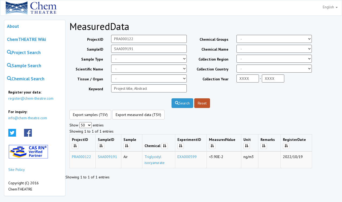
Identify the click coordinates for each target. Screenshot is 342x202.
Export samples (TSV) (90, 114)
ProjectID (95, 39)
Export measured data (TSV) (138, 114)
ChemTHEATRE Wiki (26, 39)
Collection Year (215, 79)
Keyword (96, 89)
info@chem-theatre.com (27, 117)
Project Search (24, 52)
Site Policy (16, 169)
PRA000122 (81, 156)
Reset (202, 103)
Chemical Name (214, 49)
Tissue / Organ (90, 79)
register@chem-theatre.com (30, 98)
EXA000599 (187, 156)
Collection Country (212, 69)
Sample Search (24, 66)
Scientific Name (89, 69)
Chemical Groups (214, 39)
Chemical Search (25, 79)
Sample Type (92, 59)
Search (182, 103)
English (330, 7)
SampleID (95, 49)
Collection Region (213, 59)
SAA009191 (107, 156)
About (13, 26)
